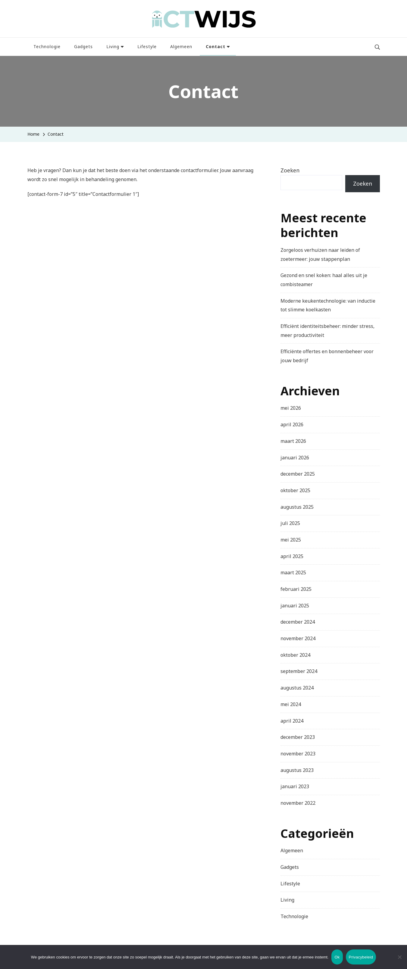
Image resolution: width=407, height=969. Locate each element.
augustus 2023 (297, 770)
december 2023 (297, 737)
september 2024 (298, 671)
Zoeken (289, 170)
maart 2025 (293, 572)
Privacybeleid (361, 957)
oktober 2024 (295, 655)
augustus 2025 (297, 507)
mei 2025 (290, 539)
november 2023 (297, 753)
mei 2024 (290, 704)
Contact (215, 46)
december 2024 (297, 622)
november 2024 (297, 638)
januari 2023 (294, 786)
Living (112, 46)
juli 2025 (290, 523)
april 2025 (291, 556)
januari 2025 (294, 605)
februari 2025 (296, 589)
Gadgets (83, 46)
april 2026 (291, 424)
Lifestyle (147, 46)
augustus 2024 (297, 687)
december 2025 (297, 474)
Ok (337, 957)
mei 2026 (290, 408)
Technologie (47, 46)
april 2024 (291, 720)
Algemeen (181, 46)
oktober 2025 (295, 490)
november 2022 (297, 803)
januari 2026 (294, 457)
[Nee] (399, 961)
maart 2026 (293, 441)
